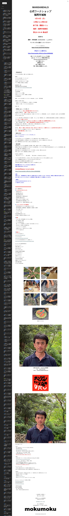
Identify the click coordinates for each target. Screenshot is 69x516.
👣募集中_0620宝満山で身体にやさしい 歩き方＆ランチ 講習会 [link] (7, 40)
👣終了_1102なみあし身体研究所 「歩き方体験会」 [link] (7, 489)
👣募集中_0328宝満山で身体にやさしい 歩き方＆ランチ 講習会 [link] (7, 119)
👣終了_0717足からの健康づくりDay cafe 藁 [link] (7, 330)
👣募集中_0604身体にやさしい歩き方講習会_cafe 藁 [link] (7, 58)
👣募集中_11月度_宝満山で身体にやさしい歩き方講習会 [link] (7, 228)
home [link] (3, 6)
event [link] (3, 8)
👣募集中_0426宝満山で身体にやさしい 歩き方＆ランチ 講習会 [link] (7, 100)
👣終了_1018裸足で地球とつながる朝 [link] (7, 255)
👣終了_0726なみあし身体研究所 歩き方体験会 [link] (7, 318)
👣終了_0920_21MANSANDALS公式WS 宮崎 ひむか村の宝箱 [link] (7, 505)
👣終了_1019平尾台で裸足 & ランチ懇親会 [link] (7, 252)
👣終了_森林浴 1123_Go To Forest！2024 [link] (7, 473)
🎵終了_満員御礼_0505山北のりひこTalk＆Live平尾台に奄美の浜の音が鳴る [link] (7, 91)
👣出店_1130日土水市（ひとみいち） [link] (7, 464)
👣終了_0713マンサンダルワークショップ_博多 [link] (7, 333)
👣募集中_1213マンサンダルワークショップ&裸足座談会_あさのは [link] (7, 186)
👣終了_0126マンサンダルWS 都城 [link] (7, 428)
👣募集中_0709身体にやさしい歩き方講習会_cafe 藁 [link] (7, 25)
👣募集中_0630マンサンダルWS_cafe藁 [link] (7, 337)
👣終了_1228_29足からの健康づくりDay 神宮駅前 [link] (7, 444)
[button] (68, 1)
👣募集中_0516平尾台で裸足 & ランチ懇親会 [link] (7, 75)
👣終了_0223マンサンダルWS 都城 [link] (7, 411)
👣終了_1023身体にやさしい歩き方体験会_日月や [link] (7, 248)
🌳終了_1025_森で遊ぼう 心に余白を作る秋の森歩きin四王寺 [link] (7, 240)
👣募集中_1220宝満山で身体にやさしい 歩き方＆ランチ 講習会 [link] (7, 178)
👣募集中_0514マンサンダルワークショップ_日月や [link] (7, 83)
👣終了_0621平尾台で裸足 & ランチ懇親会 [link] (7, 348)
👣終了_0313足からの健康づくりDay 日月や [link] (7, 401)
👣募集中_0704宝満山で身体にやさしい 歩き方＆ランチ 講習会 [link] (7, 36)
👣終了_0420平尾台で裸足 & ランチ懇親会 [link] (7, 383)
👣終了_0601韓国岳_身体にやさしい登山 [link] (7, 359)
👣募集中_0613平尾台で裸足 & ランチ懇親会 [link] (7, 47)
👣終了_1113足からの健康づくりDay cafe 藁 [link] (7, 224)
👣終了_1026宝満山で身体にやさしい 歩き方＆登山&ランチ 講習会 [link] (7, 236)
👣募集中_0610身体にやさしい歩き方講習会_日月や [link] (7, 50)
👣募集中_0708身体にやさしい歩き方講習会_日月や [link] (7, 28)
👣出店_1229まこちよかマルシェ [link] (7, 441)
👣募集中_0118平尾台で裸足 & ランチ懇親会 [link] (7, 170)
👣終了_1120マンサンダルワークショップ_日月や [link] (7, 216)
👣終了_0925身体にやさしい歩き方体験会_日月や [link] (7, 272)
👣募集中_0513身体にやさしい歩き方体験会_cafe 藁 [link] (7, 87)
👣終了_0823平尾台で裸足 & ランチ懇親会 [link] (7, 300)
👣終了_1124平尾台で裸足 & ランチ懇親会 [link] (7, 209)
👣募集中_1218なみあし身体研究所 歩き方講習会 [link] (7, 181)
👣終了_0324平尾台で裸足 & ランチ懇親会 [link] (7, 394)
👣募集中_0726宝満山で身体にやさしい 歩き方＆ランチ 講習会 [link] (7, 14)
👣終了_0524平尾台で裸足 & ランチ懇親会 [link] (7, 368)
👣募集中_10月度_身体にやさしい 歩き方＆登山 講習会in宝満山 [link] (7, 262)
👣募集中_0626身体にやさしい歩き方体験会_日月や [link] (7, 344)
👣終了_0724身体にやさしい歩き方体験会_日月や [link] (7, 326)
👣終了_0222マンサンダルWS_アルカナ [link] (7, 414)
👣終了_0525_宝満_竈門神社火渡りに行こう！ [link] (7, 365)
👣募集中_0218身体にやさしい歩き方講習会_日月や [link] (7, 150)
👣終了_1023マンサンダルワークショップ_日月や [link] (7, 244)
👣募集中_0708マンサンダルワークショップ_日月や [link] (7, 32)
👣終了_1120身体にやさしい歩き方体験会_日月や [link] (7, 220)
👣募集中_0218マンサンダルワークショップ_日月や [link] (7, 147)
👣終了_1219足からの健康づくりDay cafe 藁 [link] (7, 456)
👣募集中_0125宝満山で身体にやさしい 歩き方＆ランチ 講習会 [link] (7, 158)
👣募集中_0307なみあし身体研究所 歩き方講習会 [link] (7, 135)
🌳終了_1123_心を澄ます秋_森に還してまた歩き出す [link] (7, 212)
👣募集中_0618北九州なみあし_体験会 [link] (7, 44)
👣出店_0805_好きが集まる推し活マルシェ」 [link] (7, 311)
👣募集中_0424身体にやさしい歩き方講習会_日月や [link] (7, 112)
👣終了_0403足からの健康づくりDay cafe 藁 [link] (7, 390)
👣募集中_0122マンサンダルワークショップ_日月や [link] (7, 162)
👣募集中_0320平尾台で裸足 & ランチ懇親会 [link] (7, 131)
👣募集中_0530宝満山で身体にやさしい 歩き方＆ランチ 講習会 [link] (7, 63)
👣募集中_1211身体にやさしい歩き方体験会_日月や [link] (7, 194)
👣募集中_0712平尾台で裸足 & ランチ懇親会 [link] (7, 21)
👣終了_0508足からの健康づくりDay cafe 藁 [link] (7, 375)
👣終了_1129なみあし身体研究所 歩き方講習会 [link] (7, 206)
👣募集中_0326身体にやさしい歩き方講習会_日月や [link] (7, 127)
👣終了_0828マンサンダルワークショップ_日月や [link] (7, 293)
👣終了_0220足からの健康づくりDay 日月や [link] (7, 417)
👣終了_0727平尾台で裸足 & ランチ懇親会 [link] (7, 315)
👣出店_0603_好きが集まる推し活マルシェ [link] (7, 355)
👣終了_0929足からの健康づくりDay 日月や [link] (7, 501)
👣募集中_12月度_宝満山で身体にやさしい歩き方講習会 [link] (7, 198)
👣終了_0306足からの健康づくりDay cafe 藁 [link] (7, 404)
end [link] (3, 60)
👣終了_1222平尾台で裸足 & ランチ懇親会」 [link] (7, 452)
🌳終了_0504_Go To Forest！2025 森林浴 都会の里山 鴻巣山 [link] (7, 379)
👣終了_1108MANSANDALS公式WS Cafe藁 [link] (7, 481)
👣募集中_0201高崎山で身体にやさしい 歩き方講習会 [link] (7, 154)
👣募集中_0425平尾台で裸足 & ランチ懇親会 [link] (7, 104)
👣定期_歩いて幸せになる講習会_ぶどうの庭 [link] (7, 11)
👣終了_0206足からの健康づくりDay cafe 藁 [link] (7, 421)
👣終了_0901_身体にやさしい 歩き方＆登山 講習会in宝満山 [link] (7, 285)
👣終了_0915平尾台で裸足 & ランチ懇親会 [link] (7, 509)
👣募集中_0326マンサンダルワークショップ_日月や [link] (7, 123)
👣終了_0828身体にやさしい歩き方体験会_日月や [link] (7, 297)
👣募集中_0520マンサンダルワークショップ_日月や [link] (7, 71)
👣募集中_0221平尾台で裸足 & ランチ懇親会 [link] (7, 143)
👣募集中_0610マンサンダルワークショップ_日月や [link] (7, 54)
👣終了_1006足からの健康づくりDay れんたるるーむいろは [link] (7, 497)
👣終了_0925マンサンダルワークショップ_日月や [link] (7, 269)
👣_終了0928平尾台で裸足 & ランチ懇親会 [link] (7, 265)
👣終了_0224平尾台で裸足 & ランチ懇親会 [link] (7, 408)
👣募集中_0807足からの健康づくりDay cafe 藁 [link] (7, 307)
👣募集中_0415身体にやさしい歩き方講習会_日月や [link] (7, 116)
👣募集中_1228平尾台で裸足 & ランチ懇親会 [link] (7, 174)
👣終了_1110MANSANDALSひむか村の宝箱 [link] (7, 477)
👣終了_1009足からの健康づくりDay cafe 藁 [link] (7, 258)
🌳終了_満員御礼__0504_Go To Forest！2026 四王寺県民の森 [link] (7, 96)
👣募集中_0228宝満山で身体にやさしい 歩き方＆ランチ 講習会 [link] (7, 139)
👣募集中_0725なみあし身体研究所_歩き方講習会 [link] (7, 18)
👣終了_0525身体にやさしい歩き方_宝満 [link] (7, 361)
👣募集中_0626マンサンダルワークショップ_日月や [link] (7, 340)
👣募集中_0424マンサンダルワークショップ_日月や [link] (7, 108)
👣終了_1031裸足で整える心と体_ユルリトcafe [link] (7, 232)
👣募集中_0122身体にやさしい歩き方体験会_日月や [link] (7, 166)
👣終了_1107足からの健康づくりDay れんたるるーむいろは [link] (7, 485)
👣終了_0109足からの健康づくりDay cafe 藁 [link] (7, 438)
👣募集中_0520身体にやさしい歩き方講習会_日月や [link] (7, 67)
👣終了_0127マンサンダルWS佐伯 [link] (7, 425)
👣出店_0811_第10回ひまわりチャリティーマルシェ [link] (7, 303)
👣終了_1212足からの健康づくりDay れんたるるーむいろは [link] (7, 460)
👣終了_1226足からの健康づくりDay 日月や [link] (7, 448)
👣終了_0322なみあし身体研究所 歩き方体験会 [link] (7, 397)
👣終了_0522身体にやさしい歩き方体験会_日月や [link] (7, 371)
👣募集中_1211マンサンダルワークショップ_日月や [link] (7, 190)
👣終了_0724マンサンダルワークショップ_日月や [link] (7, 322)
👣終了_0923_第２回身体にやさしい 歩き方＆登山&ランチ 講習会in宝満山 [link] (7, 277)
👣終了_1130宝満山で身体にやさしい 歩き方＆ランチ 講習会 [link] (7, 202)
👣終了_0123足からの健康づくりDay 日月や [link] (7, 431)
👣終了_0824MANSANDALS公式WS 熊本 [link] (7, 512)
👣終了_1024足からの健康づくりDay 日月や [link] (7, 493)
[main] (40, 35)
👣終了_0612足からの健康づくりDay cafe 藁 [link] (7, 351)
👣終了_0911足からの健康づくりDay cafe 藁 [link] (7, 281)
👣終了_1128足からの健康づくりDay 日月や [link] (7, 467)
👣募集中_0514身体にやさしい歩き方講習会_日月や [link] (7, 79)
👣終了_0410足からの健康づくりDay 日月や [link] (7, 386)
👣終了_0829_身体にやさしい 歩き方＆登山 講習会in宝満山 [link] (7, 289)
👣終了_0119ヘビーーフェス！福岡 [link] (7, 434)
